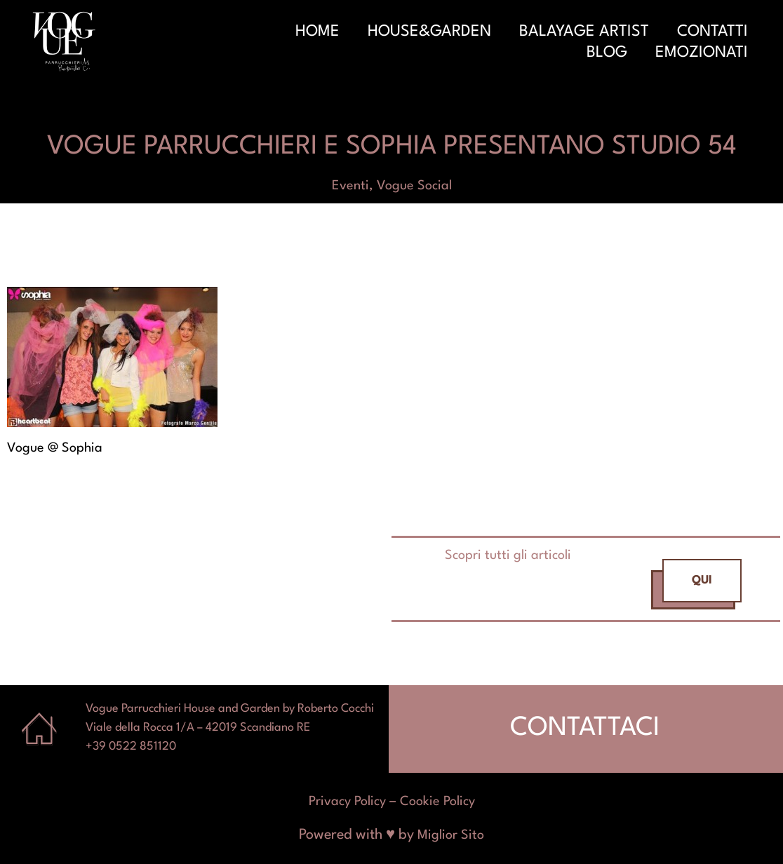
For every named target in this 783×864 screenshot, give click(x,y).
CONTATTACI (585, 728)
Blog (607, 52)
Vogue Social (414, 186)
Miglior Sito (450, 835)
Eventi (350, 186)
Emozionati (701, 52)
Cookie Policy (437, 801)
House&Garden (429, 31)
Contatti (712, 31)
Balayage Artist (584, 31)
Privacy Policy (347, 801)
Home (317, 31)
